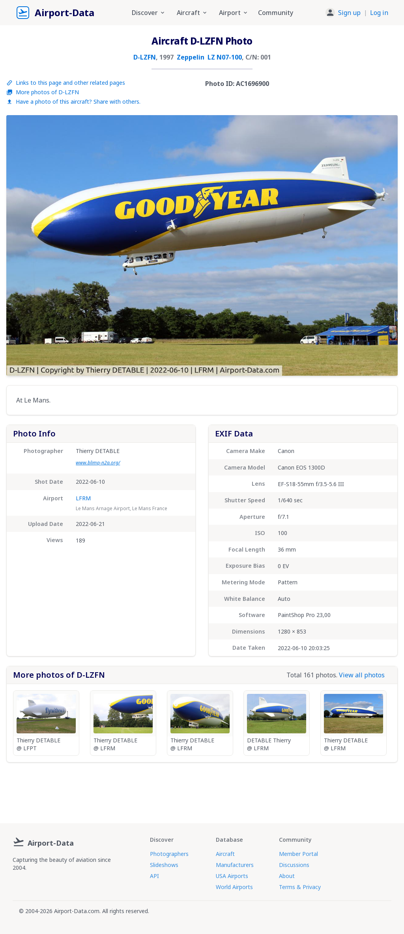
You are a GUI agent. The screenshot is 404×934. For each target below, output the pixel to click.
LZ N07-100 (225, 57)
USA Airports (232, 876)
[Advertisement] (202, 789)
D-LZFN (144, 57)
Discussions (294, 865)
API (154, 876)
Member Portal (298, 854)
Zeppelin (190, 57)
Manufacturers (235, 865)
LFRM (83, 498)
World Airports (234, 887)
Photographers (169, 854)
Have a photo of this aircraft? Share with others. (73, 101)
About (287, 876)
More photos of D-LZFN (42, 92)
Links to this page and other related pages (65, 82)
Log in (379, 12)
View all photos (362, 675)
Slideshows (164, 865)
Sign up (349, 12)
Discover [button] (149, 12)
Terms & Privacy (300, 887)
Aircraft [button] (192, 12)
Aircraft (225, 854)
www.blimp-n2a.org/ (98, 462)
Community (275, 12)
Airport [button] (234, 12)
